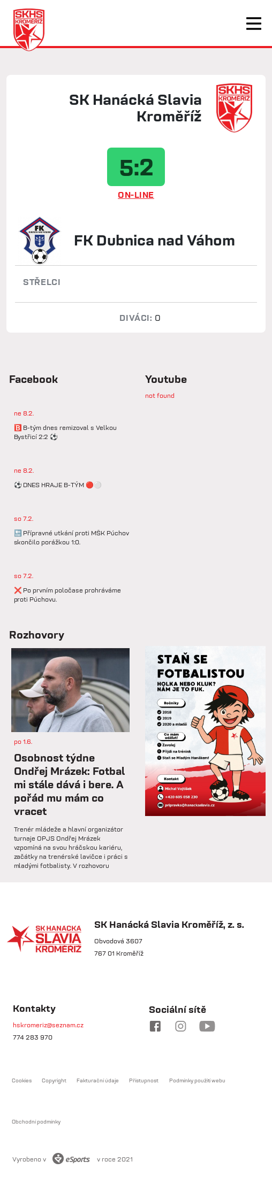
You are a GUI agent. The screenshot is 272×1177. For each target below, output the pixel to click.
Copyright (54, 1080)
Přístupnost (143, 1080)
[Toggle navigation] (254, 23)
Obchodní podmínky (36, 1121)
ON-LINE (136, 194)
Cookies (22, 1080)
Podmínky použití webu (197, 1080)
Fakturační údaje (98, 1080)
